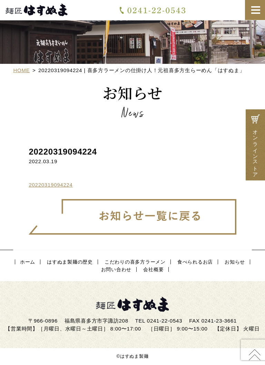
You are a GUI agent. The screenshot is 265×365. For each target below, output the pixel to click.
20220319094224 (50, 185)
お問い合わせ (216, 10)
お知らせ (235, 262)
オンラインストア (255, 145)
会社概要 (153, 269)
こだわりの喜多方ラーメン (135, 262)
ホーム (27, 262)
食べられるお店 (195, 262)
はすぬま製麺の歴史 (70, 262)
